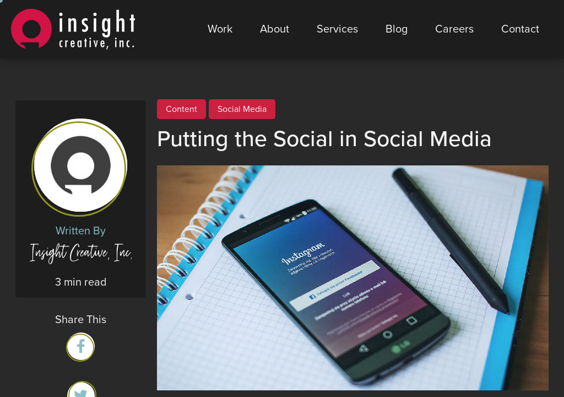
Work (220, 29)
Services (337, 29)
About (274, 29)
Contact (520, 29)
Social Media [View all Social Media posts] (242, 109)
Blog (397, 29)
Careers (454, 29)
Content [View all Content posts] (181, 109)
